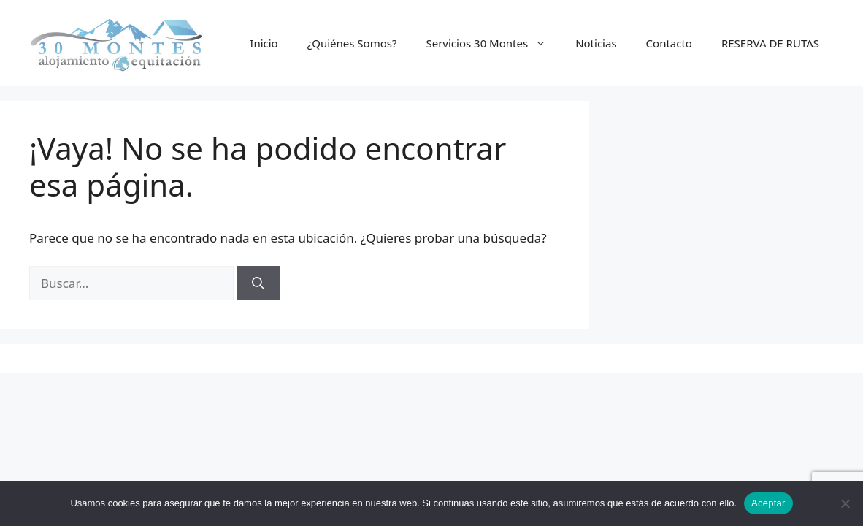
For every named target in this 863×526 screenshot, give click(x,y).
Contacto (669, 43)
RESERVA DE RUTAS (770, 43)
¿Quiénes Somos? (352, 43)
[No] (844, 503)
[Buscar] (258, 283)
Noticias (595, 43)
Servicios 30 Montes (493, 43)
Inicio (263, 43)
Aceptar (768, 503)
